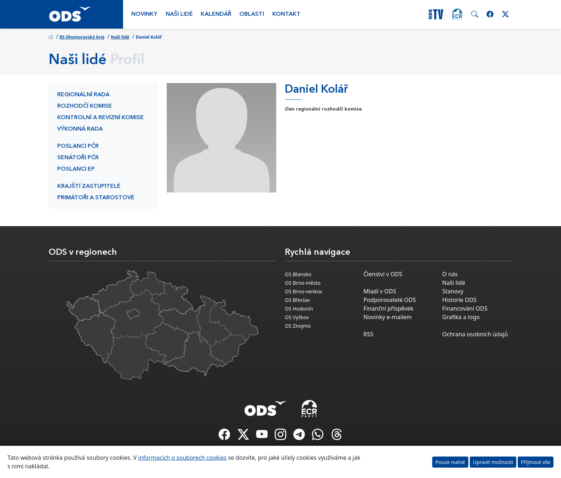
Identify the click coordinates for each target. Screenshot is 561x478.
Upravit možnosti (493, 462)
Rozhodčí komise (84, 106)
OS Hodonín (299, 308)
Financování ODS (464, 308)
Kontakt (286, 14)
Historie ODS (459, 300)
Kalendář (216, 14)
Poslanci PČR (78, 146)
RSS (369, 334)
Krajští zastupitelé (89, 186)
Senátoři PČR (78, 158)
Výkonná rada (80, 129)
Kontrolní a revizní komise (100, 118)
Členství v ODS (383, 274)
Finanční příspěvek (389, 308)
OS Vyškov (297, 317)
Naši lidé (179, 14)
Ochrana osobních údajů (475, 334)
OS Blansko (298, 274)
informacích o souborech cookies (182, 458)
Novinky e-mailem (388, 317)
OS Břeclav (297, 300)
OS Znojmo (298, 325)
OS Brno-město (303, 282)
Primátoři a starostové (96, 198)
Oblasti (251, 14)
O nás (450, 274)
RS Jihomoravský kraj (81, 37)
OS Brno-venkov (303, 291)
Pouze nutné (450, 462)
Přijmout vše (535, 462)
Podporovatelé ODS (390, 300)
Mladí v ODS (380, 291)
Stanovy (452, 291)
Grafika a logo (461, 317)
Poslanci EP (76, 169)
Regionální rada (83, 95)
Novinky (144, 14)
